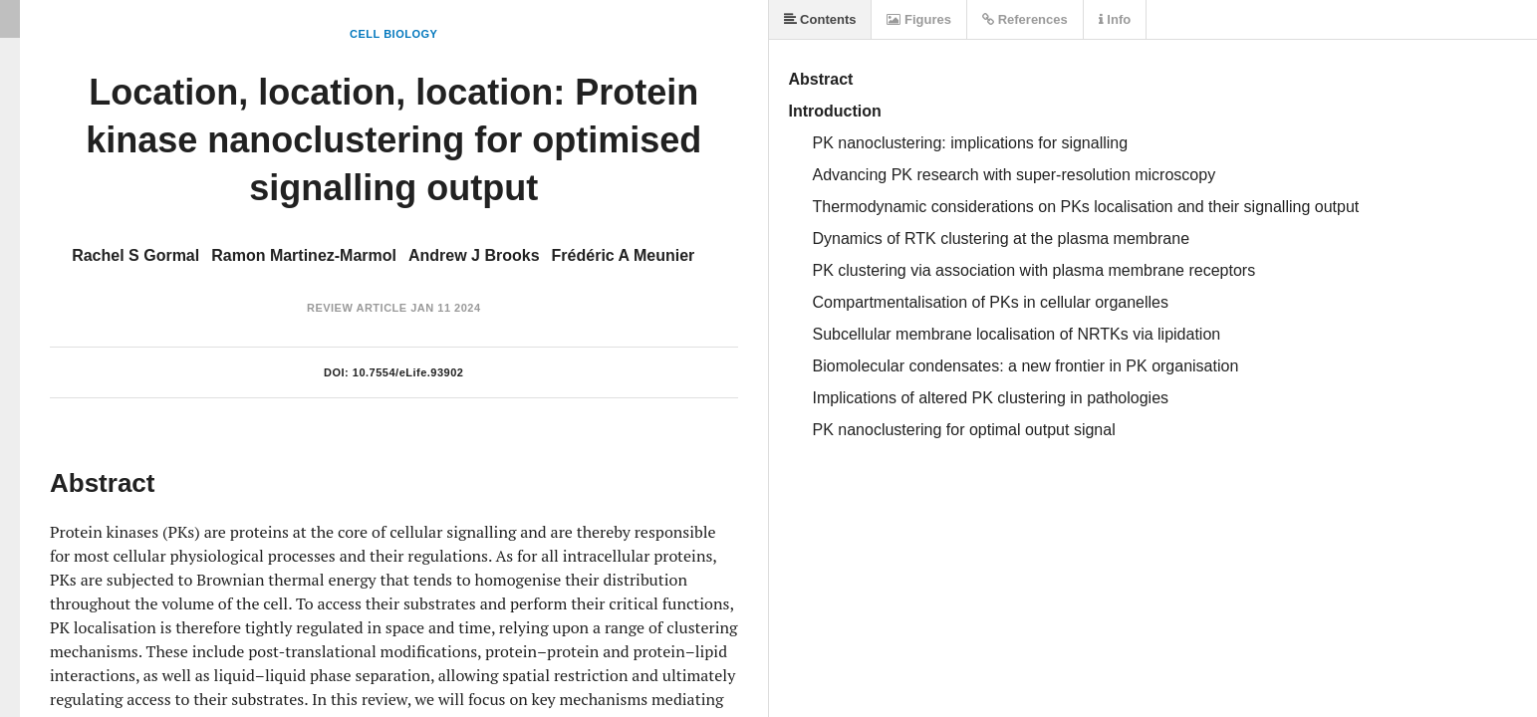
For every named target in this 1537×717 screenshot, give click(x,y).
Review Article (357, 308)
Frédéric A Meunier (623, 255)
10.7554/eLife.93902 (408, 372)
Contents (820, 19)
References (1025, 19)
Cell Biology (393, 34)
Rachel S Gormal (135, 255)
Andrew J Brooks (474, 255)
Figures (919, 19)
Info (1115, 19)
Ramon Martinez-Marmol (303, 255)
